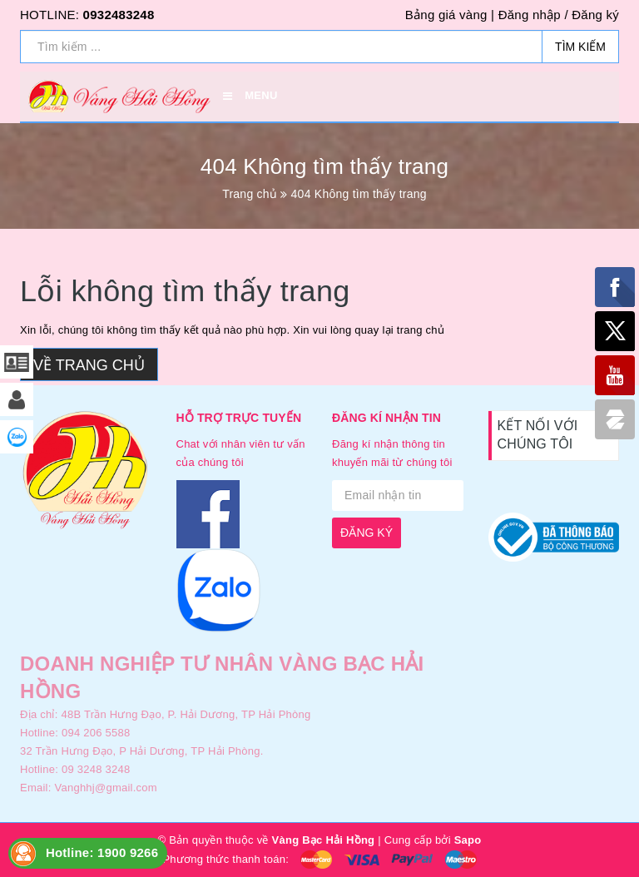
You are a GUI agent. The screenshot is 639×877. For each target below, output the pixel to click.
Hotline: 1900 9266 (102, 852)
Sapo (468, 840)
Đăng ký (595, 14)
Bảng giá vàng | (449, 14)
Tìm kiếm (580, 46)
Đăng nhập (529, 14)
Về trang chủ (89, 365)
